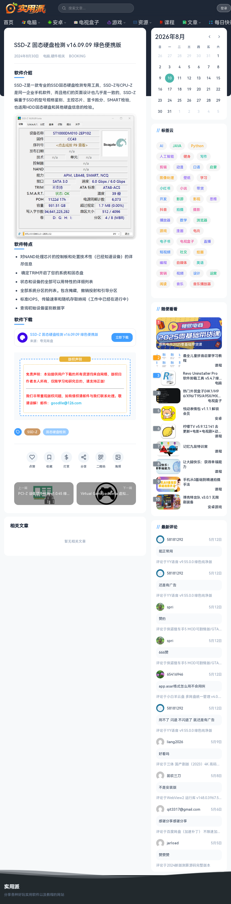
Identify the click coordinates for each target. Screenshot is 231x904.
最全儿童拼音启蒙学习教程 (202, 358)
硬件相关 (58, 56)
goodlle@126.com (66, 402)
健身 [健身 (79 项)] (187, 156)
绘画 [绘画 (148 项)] (200, 252)
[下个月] (219, 36)
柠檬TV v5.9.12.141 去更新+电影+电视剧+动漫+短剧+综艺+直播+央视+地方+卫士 (202, 428)
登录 (224, 8)
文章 (190, 22)
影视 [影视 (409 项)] (196, 198)
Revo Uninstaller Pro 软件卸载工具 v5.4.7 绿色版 (201, 375)
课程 (166, 22)
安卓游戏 (215, 506)
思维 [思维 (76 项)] (213, 198)
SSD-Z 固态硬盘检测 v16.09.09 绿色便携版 (64, 334)
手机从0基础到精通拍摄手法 (201, 482)
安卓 (55, 22)
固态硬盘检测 (56, 431)
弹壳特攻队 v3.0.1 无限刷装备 (201, 499)
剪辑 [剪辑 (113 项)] (163, 167)
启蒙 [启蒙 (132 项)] (213, 167)
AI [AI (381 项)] (161, 145)
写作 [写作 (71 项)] (203, 156)
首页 (9, 22)
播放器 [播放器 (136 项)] (165, 220)
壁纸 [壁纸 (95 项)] (187, 177)
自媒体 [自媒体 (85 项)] (181, 262)
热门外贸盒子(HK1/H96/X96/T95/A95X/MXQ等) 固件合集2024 (202, 393)
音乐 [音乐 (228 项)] (179, 283)
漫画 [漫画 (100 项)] (179, 230)
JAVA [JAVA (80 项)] (177, 145)
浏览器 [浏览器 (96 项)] (202, 220)
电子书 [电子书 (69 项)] (165, 241)
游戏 (114, 22)
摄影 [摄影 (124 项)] (196, 209)
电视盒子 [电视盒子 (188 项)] (187, 241)
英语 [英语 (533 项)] (200, 262)
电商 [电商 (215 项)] (196, 230)
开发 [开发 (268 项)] (163, 198)
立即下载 (122, 337)
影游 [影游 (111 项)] (179, 198)
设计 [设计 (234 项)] (196, 273)
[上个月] (209, 36)
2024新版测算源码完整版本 (188, 865)
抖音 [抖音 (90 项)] (163, 209)
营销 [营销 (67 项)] (163, 273)
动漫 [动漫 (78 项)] (179, 167)
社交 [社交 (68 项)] (183, 252)
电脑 (29, 22)
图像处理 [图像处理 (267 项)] (167, 177)
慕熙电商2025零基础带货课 (180, 344)
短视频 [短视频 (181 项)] (165, 252)
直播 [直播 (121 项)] (207, 241)
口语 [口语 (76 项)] (196, 167)
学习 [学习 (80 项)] (203, 177)
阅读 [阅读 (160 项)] (163, 283)
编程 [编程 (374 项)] (163, 262)
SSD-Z (32, 431)
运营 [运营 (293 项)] (213, 273)
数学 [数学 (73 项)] (183, 220)
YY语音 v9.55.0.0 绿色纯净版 (189, 561)
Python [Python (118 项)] (197, 145)
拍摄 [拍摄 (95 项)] (179, 209)
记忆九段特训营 (195, 446)
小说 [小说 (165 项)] (183, 188)
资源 (140, 22)
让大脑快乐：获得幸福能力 (202, 464)
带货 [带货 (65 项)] (200, 188)
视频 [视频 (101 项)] (179, 273)
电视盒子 (86, 22)
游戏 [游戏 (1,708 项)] (163, 230)
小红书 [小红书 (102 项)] (165, 188)
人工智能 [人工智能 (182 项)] (167, 156)
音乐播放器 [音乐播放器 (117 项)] (202, 283)
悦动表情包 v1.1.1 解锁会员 (201, 411)
